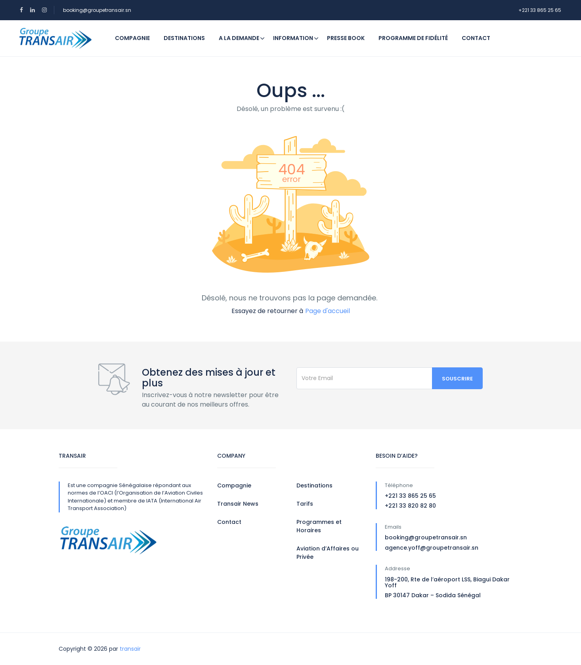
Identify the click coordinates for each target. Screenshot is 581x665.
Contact (476, 38)
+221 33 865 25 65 (539, 10)
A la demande (239, 38)
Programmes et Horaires (319, 526)
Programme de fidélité (413, 38)
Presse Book (346, 38)
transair (130, 649)
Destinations (184, 38)
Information (296, 38)
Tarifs (304, 504)
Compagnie (132, 38)
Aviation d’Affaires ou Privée (327, 553)
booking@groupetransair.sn (97, 10)
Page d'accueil (327, 310)
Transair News (237, 504)
